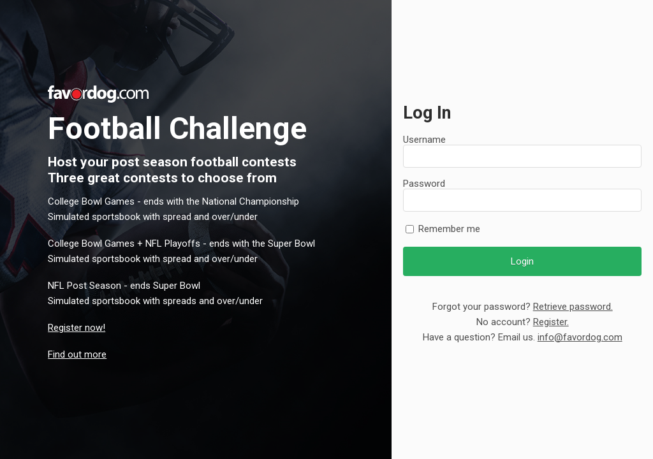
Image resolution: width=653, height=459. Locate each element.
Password (424, 183)
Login (522, 261)
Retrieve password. (573, 306)
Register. (551, 322)
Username (424, 139)
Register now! (76, 327)
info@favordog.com (580, 337)
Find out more (77, 354)
